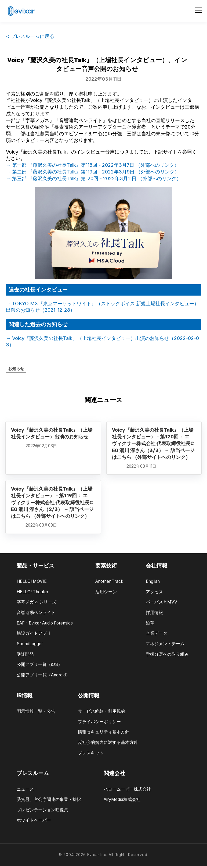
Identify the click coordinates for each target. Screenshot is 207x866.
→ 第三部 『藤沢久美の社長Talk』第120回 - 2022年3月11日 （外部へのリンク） (93, 178)
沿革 (150, 623)
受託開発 (25, 654)
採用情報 (154, 612)
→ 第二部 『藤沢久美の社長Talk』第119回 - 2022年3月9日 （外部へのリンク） (92, 172)
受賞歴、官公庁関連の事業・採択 (49, 799)
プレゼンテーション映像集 (42, 810)
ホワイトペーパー (34, 820)
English (153, 581)
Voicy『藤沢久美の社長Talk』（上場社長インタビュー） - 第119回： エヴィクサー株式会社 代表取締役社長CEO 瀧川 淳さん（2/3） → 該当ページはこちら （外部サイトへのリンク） (52, 502)
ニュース (25, 789)
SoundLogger (30, 643)
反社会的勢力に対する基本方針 (108, 742)
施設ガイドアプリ (34, 633)
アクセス (154, 592)
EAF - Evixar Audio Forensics (45, 623)
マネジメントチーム (165, 643)
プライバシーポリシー (99, 721)
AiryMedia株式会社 (122, 799)
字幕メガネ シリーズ (36, 602)
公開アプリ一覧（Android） (43, 675)
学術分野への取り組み (167, 654)
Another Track (109, 581)
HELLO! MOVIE (32, 581)
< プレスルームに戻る (30, 36)
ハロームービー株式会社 (127, 789)
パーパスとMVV (161, 602)
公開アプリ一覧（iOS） (39, 664)
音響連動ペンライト (36, 612)
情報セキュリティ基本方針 (103, 732)
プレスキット (91, 753)
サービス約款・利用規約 (101, 711)
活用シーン (106, 592)
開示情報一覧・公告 (36, 711)
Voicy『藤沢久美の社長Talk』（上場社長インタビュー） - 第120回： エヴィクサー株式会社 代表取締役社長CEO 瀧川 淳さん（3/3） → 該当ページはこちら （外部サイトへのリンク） (153, 443)
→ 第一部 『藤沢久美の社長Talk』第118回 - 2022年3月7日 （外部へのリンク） (92, 165)
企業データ (156, 633)
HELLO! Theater (32, 592)
